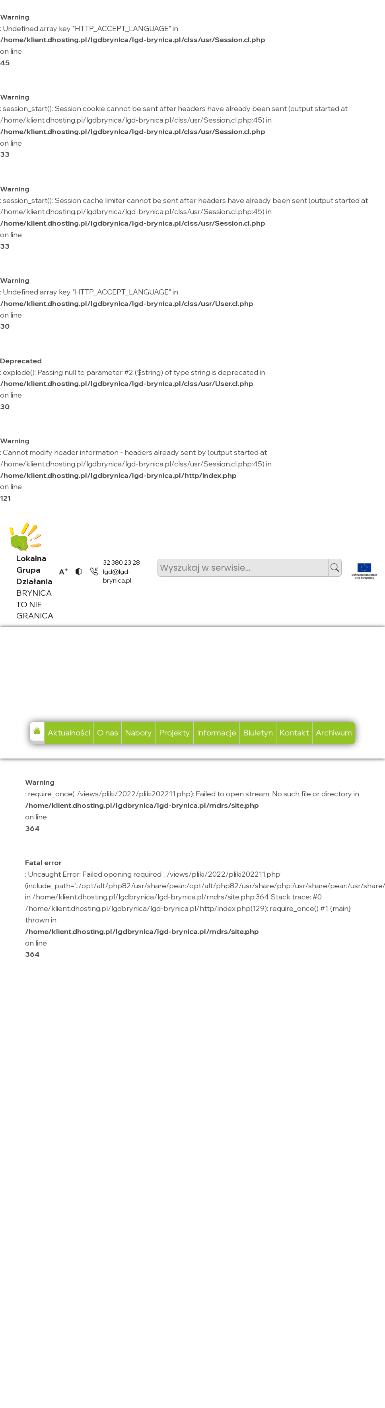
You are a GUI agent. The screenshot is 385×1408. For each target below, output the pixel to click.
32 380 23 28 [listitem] (121, 562)
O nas (107, 732)
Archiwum (334, 732)
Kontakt (294, 732)
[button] (335, 568)
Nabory (138, 732)
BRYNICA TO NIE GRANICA (34, 586)
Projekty (174, 732)
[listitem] (60, 571)
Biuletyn (258, 732)
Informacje (216, 732)
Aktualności (69, 732)
